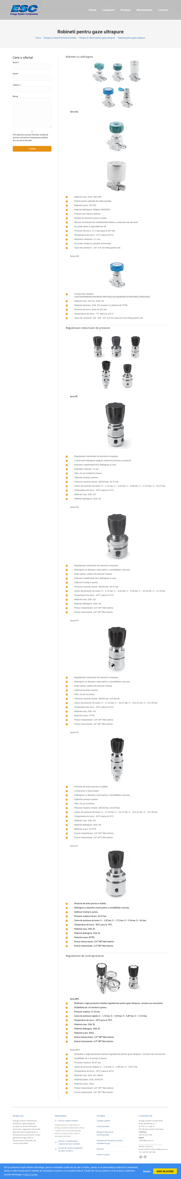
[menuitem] (92, 10)
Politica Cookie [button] (30, 1174)
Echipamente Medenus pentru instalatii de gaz (110, 1142)
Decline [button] (146, 1171)
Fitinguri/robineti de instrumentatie (105, 1133)
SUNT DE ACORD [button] (165, 1171)
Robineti (100, 1149)
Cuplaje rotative (103, 1120)
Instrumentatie (103, 1126)
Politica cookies (103, 1154)
